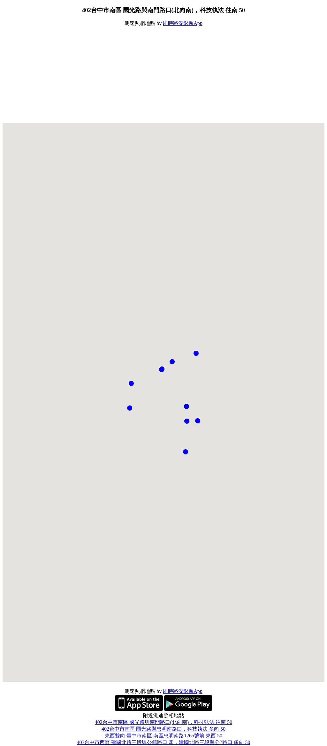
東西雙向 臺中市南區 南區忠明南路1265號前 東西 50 (163, 735)
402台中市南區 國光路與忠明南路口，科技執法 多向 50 (163, 729)
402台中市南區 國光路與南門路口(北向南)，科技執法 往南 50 (163, 722)
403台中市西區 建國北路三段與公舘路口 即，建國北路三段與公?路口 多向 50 (163, 742)
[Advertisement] (163, 75)
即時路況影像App (182, 23)
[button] (186, 406)
